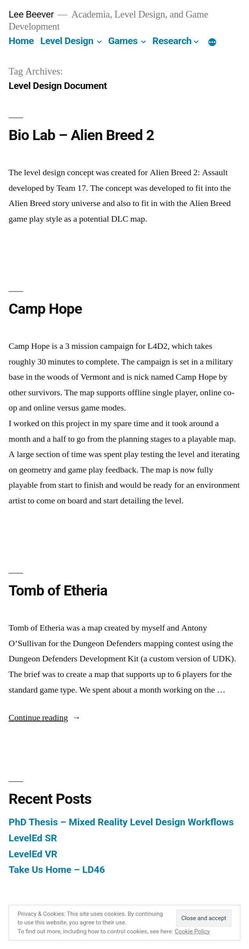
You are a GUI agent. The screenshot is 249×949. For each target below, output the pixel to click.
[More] (212, 42)
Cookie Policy (192, 931)
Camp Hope (45, 308)
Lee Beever (31, 14)
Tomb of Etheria (58, 590)
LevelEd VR (33, 854)
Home (21, 40)
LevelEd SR (33, 838)
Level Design (66, 40)
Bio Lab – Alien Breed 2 (81, 135)
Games (123, 40)
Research (172, 40)
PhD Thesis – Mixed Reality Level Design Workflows (121, 822)
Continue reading (45, 717)
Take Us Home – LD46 (57, 869)
